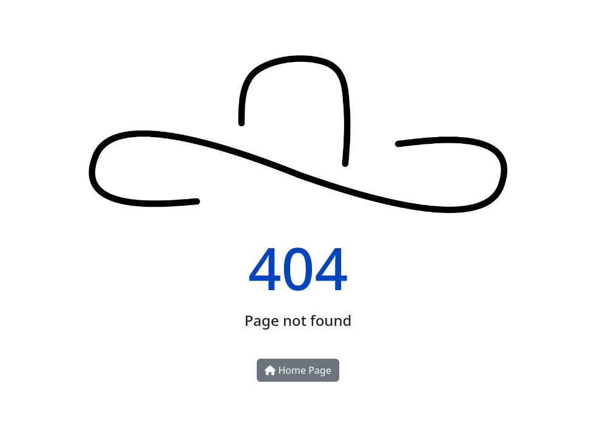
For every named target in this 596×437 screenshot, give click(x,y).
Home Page (298, 370)
